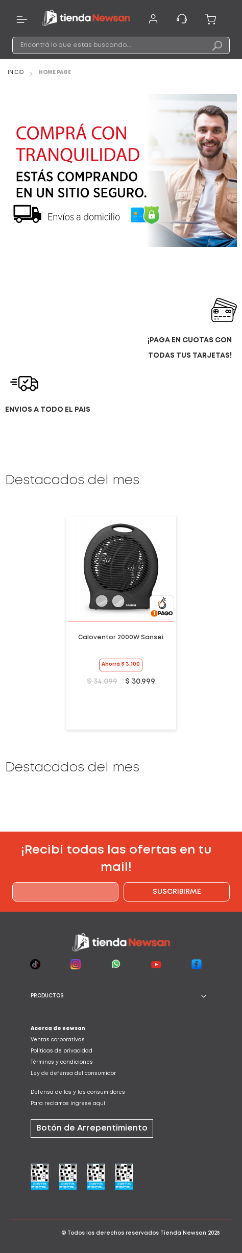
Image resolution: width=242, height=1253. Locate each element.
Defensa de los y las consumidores (78, 1092)
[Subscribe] (177, 891)
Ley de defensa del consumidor (73, 1073)
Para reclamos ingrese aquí (68, 1103)
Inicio (16, 72)
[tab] (121, 996)
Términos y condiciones (62, 1062)
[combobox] (121, 45)
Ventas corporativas (58, 1040)
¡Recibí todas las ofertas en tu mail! (116, 859)
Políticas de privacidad (61, 1051)
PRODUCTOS (47, 996)
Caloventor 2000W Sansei (120, 637)
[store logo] (86, 19)
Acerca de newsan (58, 1028)
